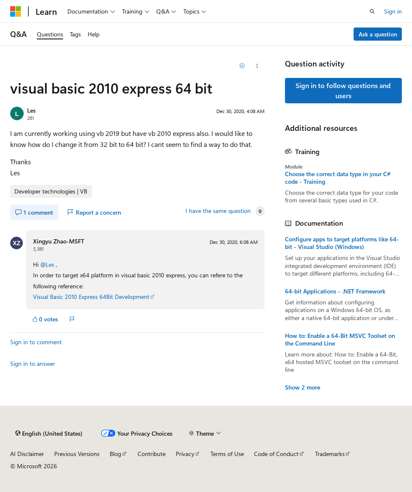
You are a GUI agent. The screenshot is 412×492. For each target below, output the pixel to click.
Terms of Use (227, 454)
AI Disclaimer (27, 454)
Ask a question (378, 34)
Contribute (152, 454)
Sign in (393, 11)
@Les (48, 264)
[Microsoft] (15, 11)
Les (31, 110)
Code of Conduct (276, 454)
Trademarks (330, 454)
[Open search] (372, 11)
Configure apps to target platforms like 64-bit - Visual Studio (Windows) (342, 243)
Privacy (185, 454)
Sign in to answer (32, 363)
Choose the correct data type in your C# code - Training (337, 177)
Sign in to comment (36, 342)
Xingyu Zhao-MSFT (58, 241)
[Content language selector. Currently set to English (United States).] (49, 433)
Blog (115, 454)
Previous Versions (77, 454)
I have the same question (218, 210)
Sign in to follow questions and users (343, 90)
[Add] (242, 66)
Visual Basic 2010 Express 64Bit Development (91, 297)
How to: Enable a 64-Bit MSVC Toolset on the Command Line (340, 339)
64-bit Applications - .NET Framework (335, 291)
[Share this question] (256, 66)
